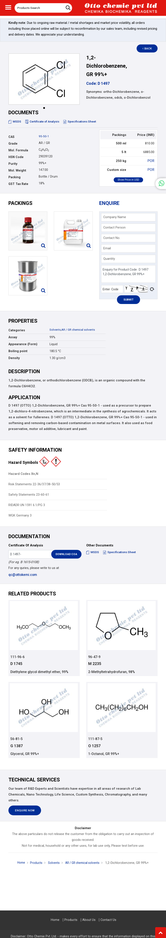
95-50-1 (44, 136)
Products (34, 863)
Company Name (114, 217)
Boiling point (17, 351)
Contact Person (114, 227)
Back (149, 48)
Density (14, 358)
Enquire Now (25, 811)
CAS (11, 137)
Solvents (55, 329)
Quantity (109, 259)
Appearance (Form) (22, 344)
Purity (12, 163)
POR (151, 161)
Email (107, 248)
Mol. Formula (18, 150)
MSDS (14, 121)
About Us (89, 920)
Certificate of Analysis (44, 121)
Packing (14, 177)
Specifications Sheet (82, 121)
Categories (16, 330)
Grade (13, 143)
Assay (12, 337)
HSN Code (16, 157)
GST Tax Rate (18, 184)
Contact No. (111, 238)
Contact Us (108, 920)
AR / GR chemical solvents (81, 329)
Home (18, 863)
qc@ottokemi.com (22, 575)
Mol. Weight (17, 170)
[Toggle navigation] (8, 7)
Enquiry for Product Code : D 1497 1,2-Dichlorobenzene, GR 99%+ (128, 274)
